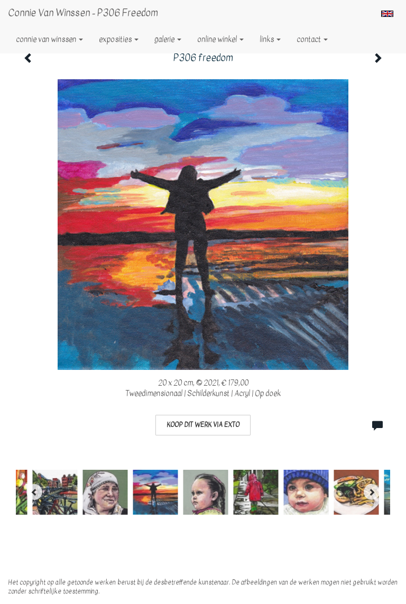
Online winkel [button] (220, 39)
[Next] (372, 492)
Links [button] (270, 39)
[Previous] (34, 492)
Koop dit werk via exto (203, 425)
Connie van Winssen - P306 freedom (83, 13)
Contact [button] (312, 39)
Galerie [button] (167, 39)
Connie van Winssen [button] (49, 39)
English (387, 14)
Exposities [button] (119, 39)
